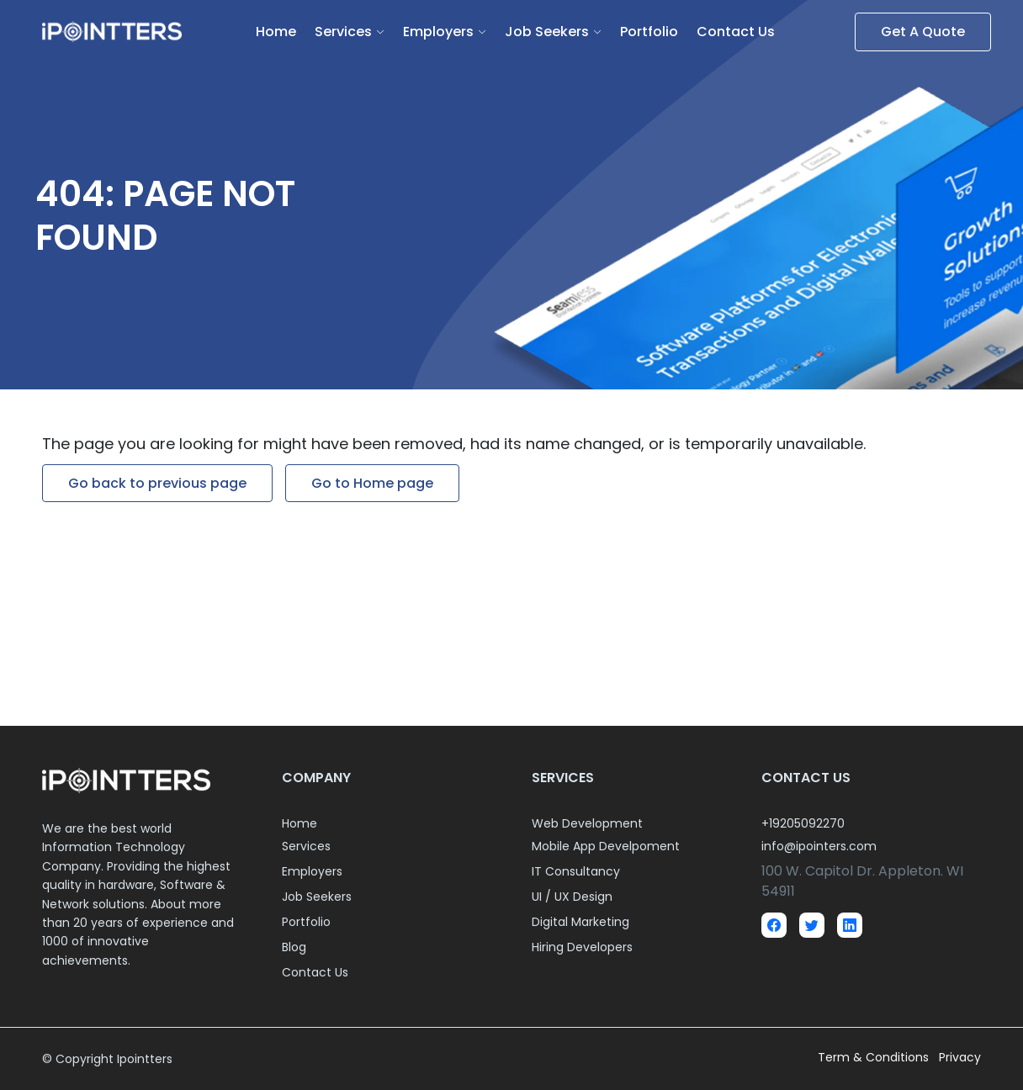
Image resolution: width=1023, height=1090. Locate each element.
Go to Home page (372, 483)
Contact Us (736, 31)
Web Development (587, 823)
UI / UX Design (572, 896)
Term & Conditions (875, 1057)
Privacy (960, 1057)
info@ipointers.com (819, 846)
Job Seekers (547, 31)
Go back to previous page (157, 483)
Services (343, 31)
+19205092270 (803, 823)
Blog (294, 947)
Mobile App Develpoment (606, 846)
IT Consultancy (576, 871)
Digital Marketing (580, 921)
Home (276, 31)
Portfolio (649, 31)
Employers (438, 31)
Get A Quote (923, 31)
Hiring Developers (582, 947)
